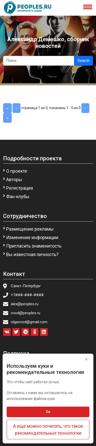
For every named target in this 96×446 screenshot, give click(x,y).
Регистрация (19, 188)
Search (83, 60)
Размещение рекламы (30, 229)
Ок (48, 412)
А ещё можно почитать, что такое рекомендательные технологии (48, 429)
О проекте (16, 171)
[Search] (38, 61)
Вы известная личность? (32, 254)
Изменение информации (32, 237)
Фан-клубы (17, 196)
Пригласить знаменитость (33, 246)
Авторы (14, 179)
